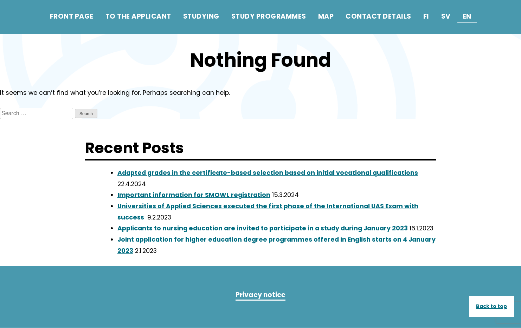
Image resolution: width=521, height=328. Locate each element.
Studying (201, 16)
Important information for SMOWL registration (193, 195)
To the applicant (138, 16)
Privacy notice (260, 295)
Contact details (378, 16)
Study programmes (268, 16)
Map (326, 16)
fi (426, 16)
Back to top (491, 306)
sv (446, 16)
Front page (72, 16)
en (467, 16)
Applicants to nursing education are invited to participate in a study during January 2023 (262, 228)
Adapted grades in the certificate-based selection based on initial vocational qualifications (267, 173)
